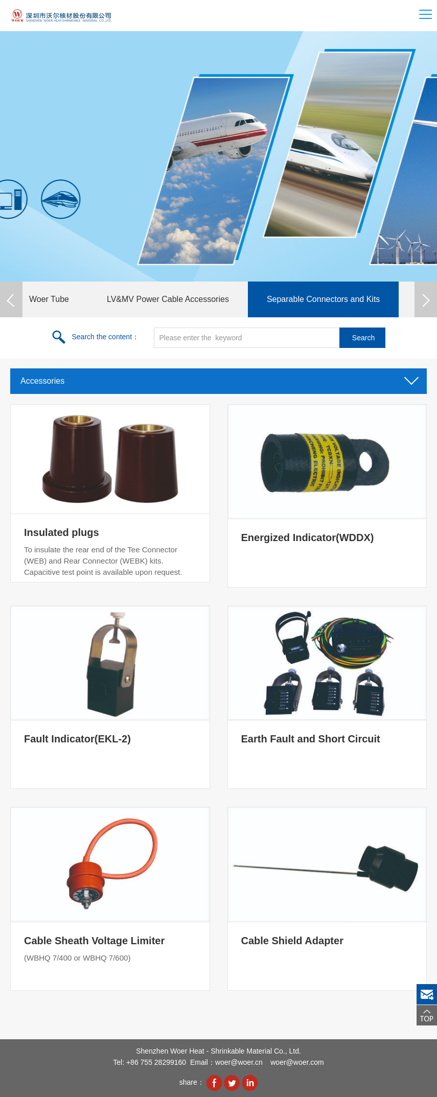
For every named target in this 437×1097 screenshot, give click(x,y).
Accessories (218, 377)
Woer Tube (49, 299)
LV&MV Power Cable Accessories (168, 299)
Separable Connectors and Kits (323, 299)
